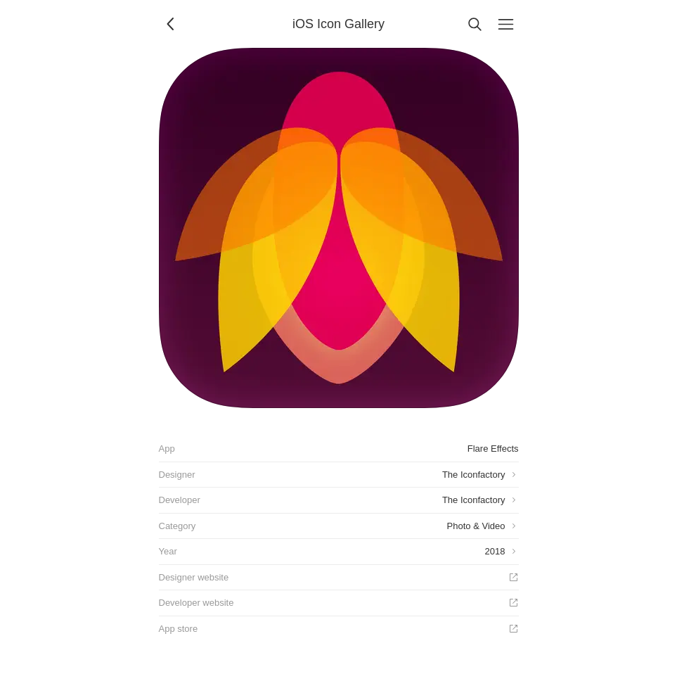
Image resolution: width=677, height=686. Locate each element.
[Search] (475, 24)
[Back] (171, 24)
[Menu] (506, 24)
